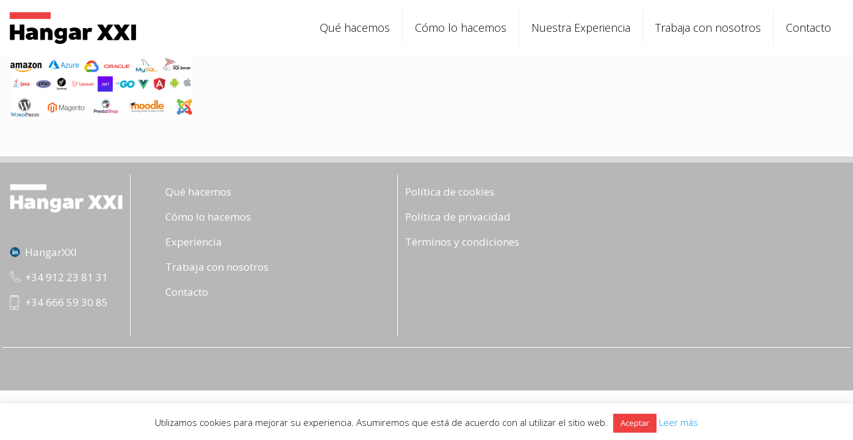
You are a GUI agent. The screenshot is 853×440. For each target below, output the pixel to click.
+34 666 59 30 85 (66, 302)
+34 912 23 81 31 (66, 277)
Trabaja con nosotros (216, 267)
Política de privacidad (458, 217)
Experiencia (193, 242)
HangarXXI (51, 252)
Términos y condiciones (462, 242)
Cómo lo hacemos (208, 217)
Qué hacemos (198, 192)
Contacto (186, 292)
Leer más (678, 422)
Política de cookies (449, 192)
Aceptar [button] (635, 422)
